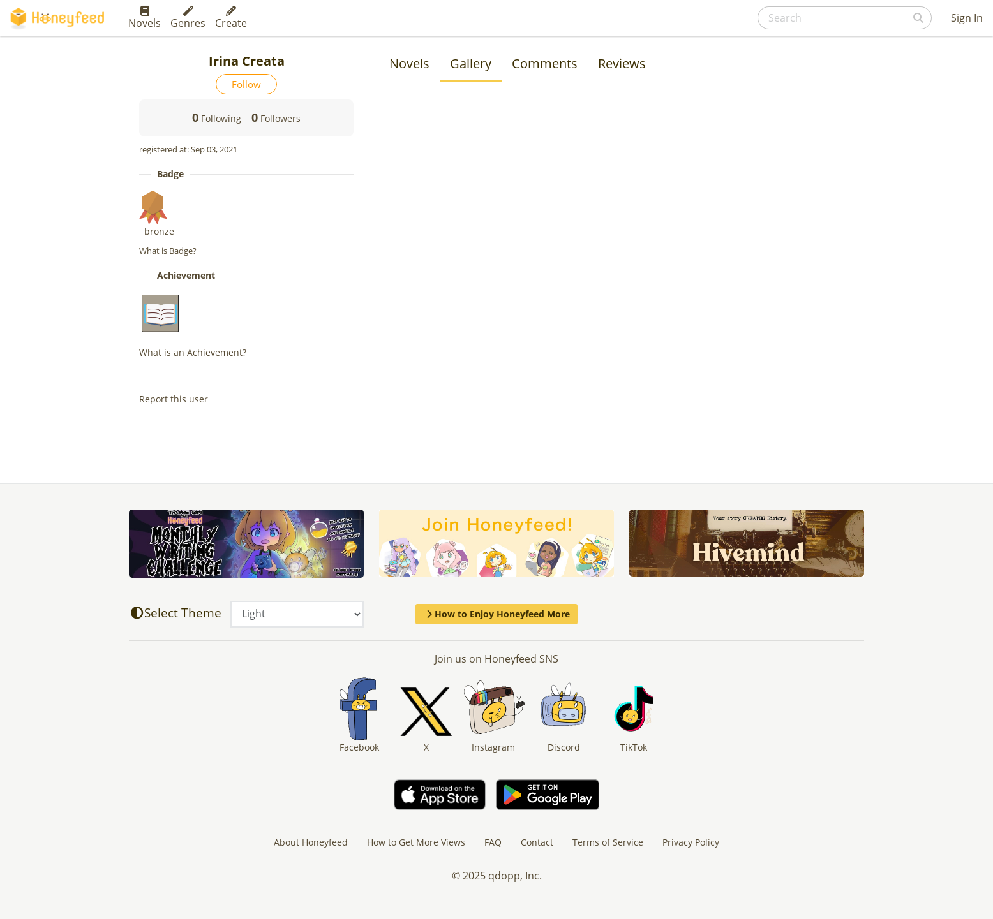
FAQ (493, 842)
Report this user (173, 399)
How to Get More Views (416, 842)
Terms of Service (607, 842)
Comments (545, 63)
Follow (246, 84)
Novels (144, 18)
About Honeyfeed (311, 842)
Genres (187, 18)
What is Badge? (168, 250)
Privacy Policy (690, 842)
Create (231, 18)
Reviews (622, 63)
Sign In (967, 18)
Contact (537, 842)
